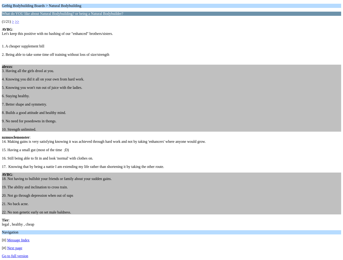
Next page (14, 248)
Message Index (18, 240)
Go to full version (15, 256)
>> (17, 21)
